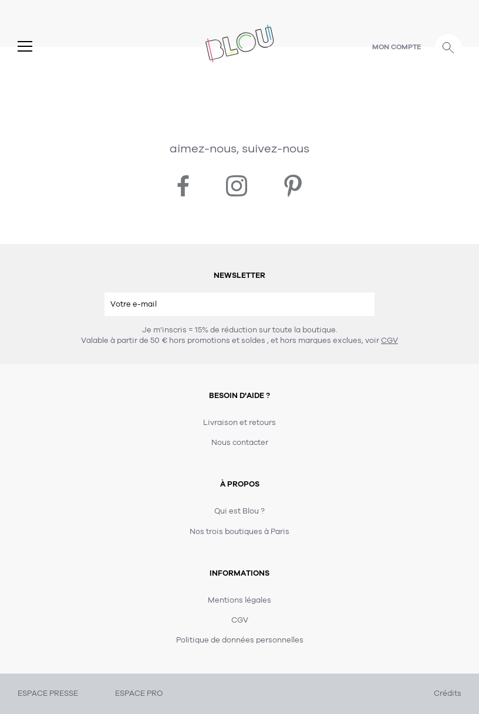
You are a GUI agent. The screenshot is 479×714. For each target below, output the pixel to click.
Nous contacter (239, 442)
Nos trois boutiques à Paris (239, 531)
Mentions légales (239, 600)
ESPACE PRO (139, 693)
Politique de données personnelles (239, 640)
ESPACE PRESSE (48, 693)
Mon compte (396, 47)
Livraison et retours (239, 422)
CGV (389, 340)
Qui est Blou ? (239, 511)
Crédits (447, 693)
